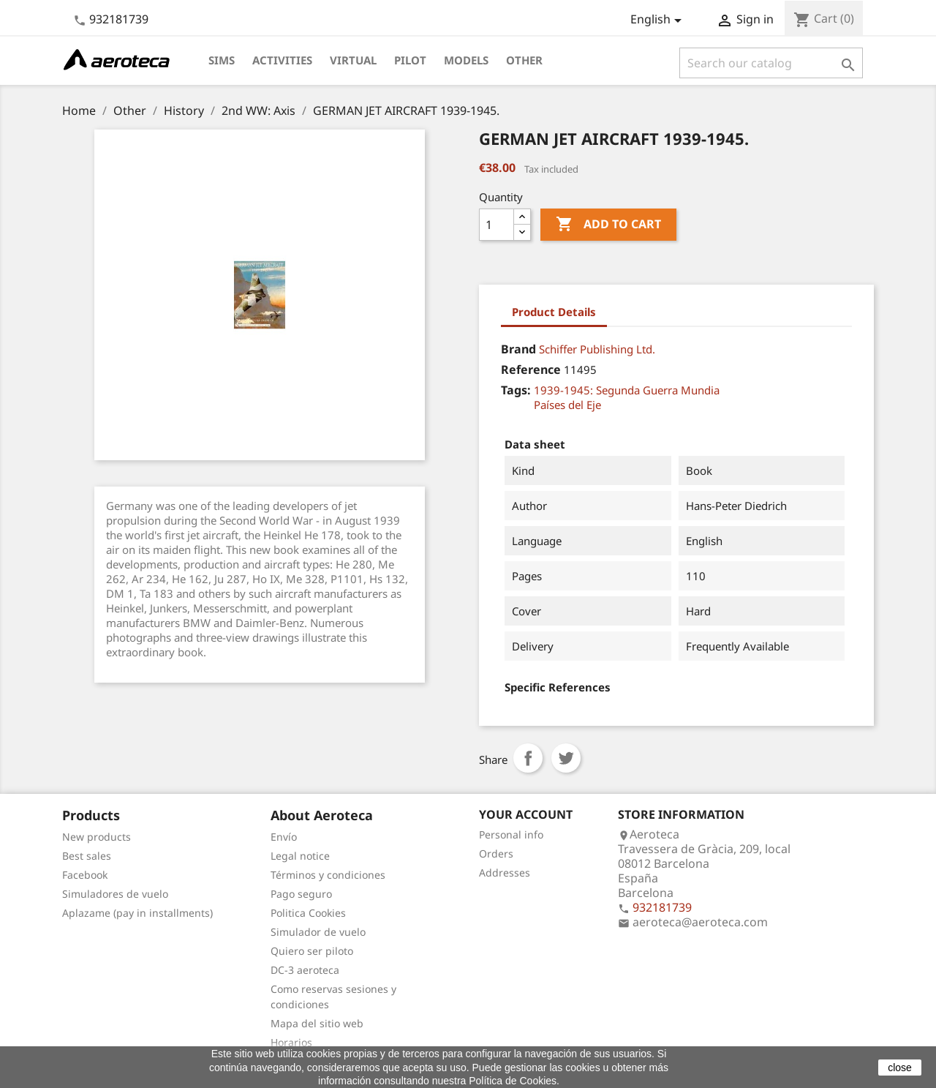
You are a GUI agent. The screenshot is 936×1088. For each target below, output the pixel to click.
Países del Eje (567, 404)
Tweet (566, 758)
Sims (221, 60)
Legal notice (300, 856)
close (900, 1067)
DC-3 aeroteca (305, 970)
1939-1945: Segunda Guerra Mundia (627, 390)
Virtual (353, 60)
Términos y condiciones (328, 875)
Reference (531, 369)
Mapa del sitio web (317, 1023)
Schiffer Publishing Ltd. (597, 349)
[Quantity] (496, 225)
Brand (518, 349)
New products (96, 837)
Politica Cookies (308, 913)
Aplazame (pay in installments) (137, 913)
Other (524, 60)
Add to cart (608, 224)
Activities (282, 60)
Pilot (410, 60)
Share (528, 758)
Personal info (511, 834)
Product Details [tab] (554, 311)
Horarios (291, 1042)
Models (466, 60)
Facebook (84, 875)
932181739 (118, 19)
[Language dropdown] (658, 20)
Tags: (516, 390)
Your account (526, 814)
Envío (284, 837)
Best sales (86, 856)
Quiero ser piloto (312, 951)
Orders (496, 853)
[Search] (771, 63)
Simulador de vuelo (318, 932)
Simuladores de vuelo (115, 894)
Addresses (504, 872)
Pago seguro (301, 894)
